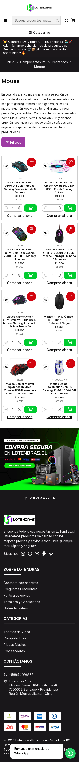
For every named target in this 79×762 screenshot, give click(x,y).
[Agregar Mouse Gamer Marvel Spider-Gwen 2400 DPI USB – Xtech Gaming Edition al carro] (70, 208)
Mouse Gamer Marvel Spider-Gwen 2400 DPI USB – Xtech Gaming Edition (59, 187)
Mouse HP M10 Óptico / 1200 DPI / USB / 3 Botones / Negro (59, 320)
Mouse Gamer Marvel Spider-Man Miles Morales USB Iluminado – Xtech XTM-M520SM (20, 388)
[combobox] (36, 20)
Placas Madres (15, 645)
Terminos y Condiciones (22, 602)
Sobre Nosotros (16, 608)
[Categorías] (39, 32)
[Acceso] (66, 20)
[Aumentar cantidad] (19, 208)
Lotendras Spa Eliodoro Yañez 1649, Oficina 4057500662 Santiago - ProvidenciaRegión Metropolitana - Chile (32, 687)
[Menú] (6, 20)
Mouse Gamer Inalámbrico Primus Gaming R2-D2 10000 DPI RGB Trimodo (59, 388)
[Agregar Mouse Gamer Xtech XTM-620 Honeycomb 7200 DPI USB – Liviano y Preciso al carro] (30, 275)
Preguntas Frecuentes (20, 589)
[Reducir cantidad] (6, 208)
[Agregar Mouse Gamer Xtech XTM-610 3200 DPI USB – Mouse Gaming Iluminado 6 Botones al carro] (70, 275)
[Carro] (73, 20)
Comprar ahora (19, 215)
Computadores (15, 638)
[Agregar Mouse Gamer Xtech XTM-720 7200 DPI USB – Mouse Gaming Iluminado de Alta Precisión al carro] (30, 342)
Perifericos (60, 62)
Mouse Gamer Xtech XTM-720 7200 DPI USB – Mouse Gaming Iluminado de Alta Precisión (19, 321)
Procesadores (14, 651)
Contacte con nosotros (21, 583)
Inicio (10, 62)
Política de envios (17, 595)
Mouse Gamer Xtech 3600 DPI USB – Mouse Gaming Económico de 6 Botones (20, 187)
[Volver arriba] (39, 498)
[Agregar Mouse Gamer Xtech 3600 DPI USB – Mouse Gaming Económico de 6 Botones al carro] (30, 208)
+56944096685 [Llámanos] (18, 675)
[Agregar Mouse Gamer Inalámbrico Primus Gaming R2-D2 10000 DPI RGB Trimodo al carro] (70, 409)
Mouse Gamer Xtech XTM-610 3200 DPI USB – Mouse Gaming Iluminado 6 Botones (59, 254)
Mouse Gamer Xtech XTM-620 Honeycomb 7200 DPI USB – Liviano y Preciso (20, 254)
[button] (13, 142)
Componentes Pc (33, 62)
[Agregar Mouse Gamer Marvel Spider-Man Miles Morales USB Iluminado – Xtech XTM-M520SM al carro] (30, 409)
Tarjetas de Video (17, 632)
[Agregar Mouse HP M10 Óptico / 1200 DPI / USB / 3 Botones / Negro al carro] (70, 342)
